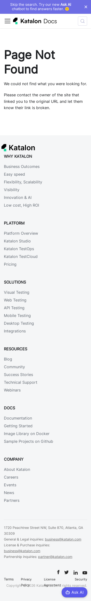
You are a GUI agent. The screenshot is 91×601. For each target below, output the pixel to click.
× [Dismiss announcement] (86, 6)
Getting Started (18, 425)
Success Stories (18, 374)
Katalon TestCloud (21, 256)
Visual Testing (16, 292)
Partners (11, 500)
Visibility (11, 189)
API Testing (14, 307)
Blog (8, 359)
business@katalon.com (63, 539)
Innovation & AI (18, 197)
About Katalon (17, 469)
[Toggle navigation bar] (7, 21)
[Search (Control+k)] (82, 21)
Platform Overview (21, 233)
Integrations (15, 331)
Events (10, 484)
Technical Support (20, 382)
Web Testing (15, 300)
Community (14, 366)
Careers (11, 477)
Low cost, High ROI (21, 205)
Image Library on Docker (27, 433)
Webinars (12, 390)
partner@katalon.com (55, 557)
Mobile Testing (17, 315)
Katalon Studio (17, 241)
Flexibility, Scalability (23, 182)
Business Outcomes (22, 166)
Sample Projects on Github (28, 441)
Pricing (10, 264)
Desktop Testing (19, 323)
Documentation (18, 418)
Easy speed (14, 174)
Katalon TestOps (19, 248)
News (9, 492)
